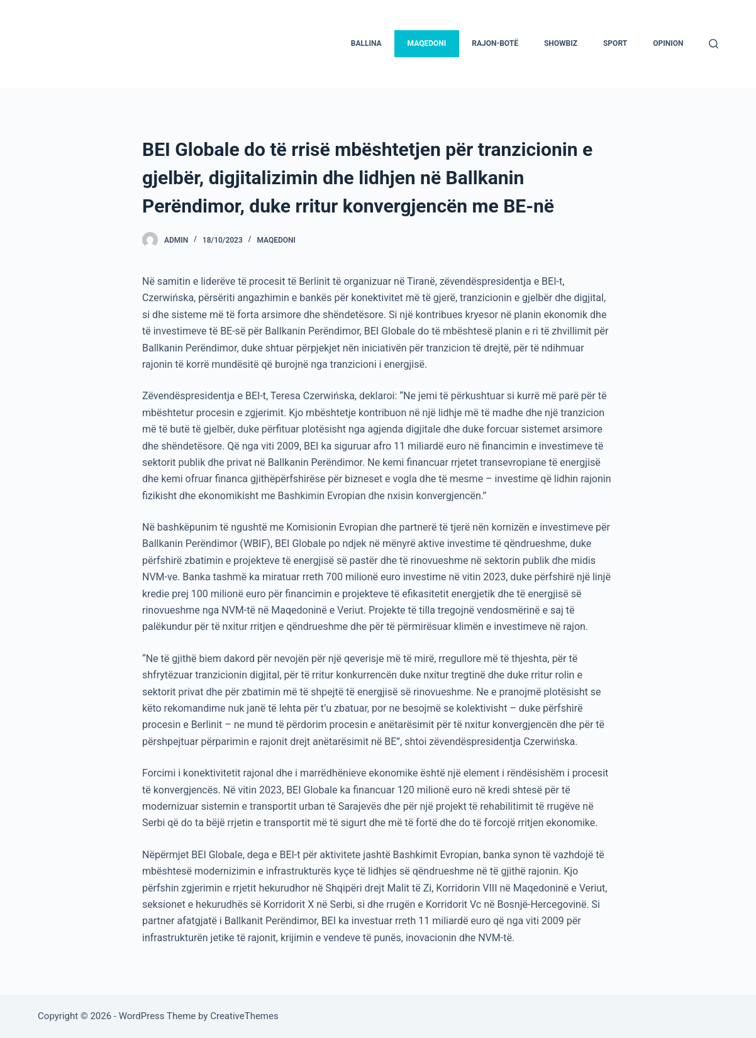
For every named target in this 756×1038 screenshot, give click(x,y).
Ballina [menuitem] (366, 43)
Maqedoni (276, 240)
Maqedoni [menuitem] (427, 43)
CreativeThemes (244, 1016)
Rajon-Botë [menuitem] (495, 43)
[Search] (713, 43)
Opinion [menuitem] (668, 43)
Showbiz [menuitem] (560, 43)
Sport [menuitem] (615, 43)
